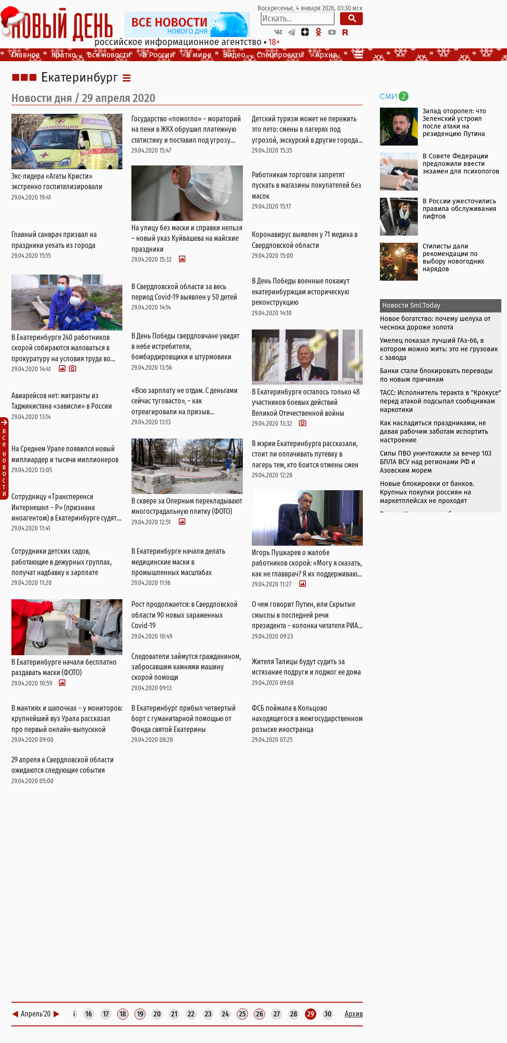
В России (158, 54)
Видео (234, 54)
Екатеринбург (79, 78)
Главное (25, 54)
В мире (199, 54)
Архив (326, 54)
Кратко (63, 54)
